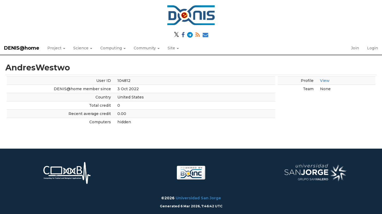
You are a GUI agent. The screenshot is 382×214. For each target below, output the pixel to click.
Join (355, 48)
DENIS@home (21, 48)
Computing (113, 48)
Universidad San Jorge (198, 198)
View (325, 80)
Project (56, 48)
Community (147, 48)
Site (173, 48)
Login (372, 48)
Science (82, 48)
